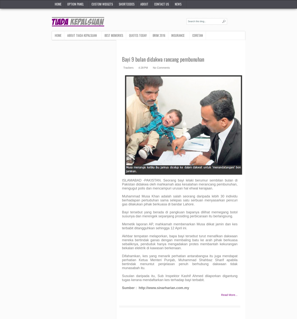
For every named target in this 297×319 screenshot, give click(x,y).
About (144, 4)
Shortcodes (126, 4)
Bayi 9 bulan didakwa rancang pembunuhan (163, 59)
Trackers (128, 67)
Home (58, 4)
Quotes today (138, 35)
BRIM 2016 (159, 35)
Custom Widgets (102, 4)
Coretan (197, 35)
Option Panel (75, 4)
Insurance (177, 35)
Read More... (229, 294)
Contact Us (161, 4)
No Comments (161, 67)
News (178, 4)
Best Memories (114, 35)
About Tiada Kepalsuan (82, 35)
